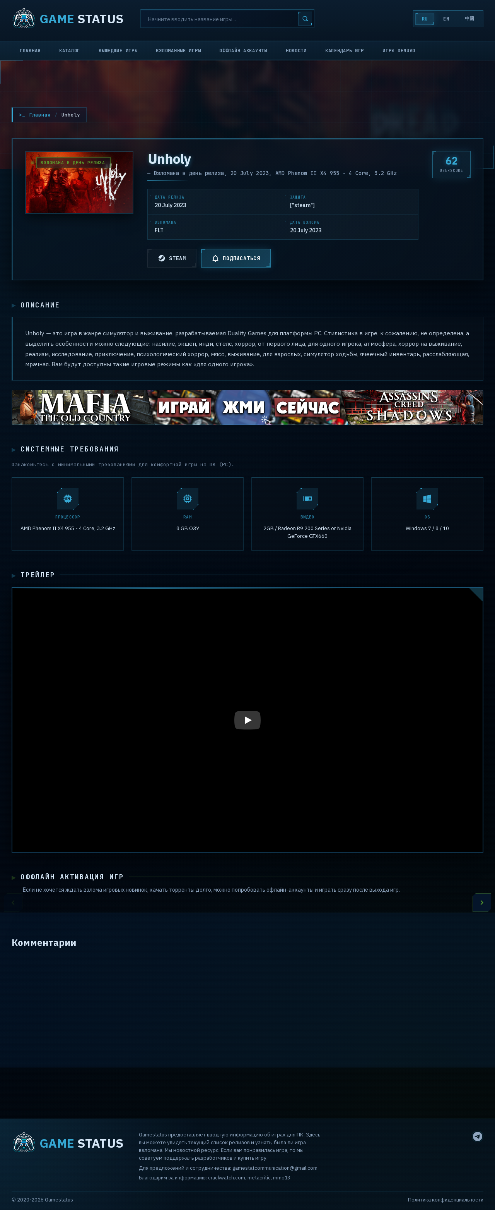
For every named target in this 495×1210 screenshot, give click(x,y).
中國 (470, 18)
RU (425, 19)
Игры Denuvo (398, 51)
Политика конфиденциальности (445, 1199)
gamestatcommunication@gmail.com (274, 1168)
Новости (296, 51)
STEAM (172, 258)
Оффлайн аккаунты (243, 51)
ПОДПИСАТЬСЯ (236, 258)
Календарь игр (344, 51)
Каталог (69, 51)
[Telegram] (477, 1136)
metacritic (259, 1178)
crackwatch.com (226, 1178)
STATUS (67, 18)
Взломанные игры (178, 51)
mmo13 (281, 1178)
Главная (30, 51)
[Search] (227, 18)
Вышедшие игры (118, 51)
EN (446, 19)
